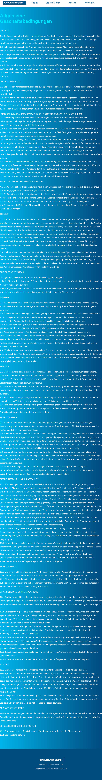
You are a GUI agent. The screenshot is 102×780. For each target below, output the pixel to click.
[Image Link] (14, 3)
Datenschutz (54, 764)
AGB (61, 764)
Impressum (43, 764)
